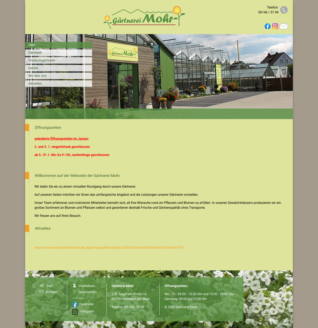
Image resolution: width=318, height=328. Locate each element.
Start (31, 45)
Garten (33, 68)
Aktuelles (35, 83)
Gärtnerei (35, 53)
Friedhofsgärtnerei (41, 60)
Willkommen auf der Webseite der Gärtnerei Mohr (77, 175)
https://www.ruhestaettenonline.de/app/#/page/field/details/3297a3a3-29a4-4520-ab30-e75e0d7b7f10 (109, 247)
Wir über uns (37, 76)
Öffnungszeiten (48, 127)
